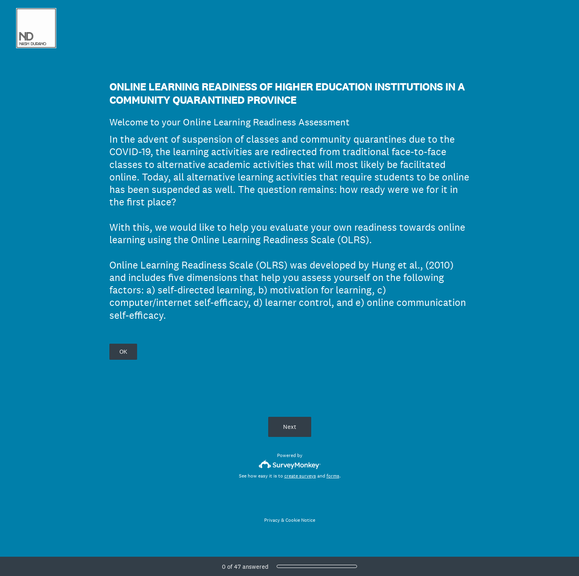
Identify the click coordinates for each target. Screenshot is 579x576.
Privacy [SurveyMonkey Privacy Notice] (272, 520)
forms (332, 476)
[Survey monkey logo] (289, 464)
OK (123, 351)
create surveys (300, 476)
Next (289, 426)
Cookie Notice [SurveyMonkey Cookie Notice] (300, 520)
